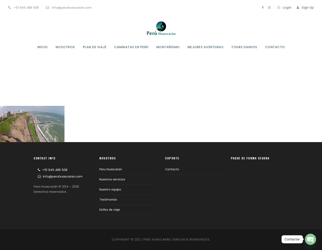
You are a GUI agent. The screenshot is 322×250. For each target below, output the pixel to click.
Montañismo (168, 47)
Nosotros (65, 47)
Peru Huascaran (110, 169)
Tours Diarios (244, 47)
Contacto (275, 47)
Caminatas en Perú (131, 47)
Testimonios (108, 199)
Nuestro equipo (110, 189)
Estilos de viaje (109, 210)
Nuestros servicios (112, 179)
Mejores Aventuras (205, 47)
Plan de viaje (95, 47)
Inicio (42, 47)
